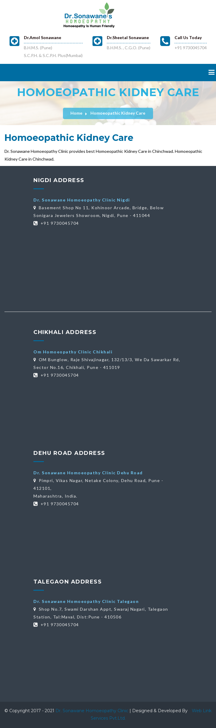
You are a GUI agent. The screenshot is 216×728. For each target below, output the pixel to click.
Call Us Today (188, 37)
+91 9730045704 (191, 47)
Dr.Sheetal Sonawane (128, 37)
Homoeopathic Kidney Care (117, 113)
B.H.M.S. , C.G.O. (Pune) (128, 47)
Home (76, 113)
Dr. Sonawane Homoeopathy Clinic (92, 710)
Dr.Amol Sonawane (42, 37)
